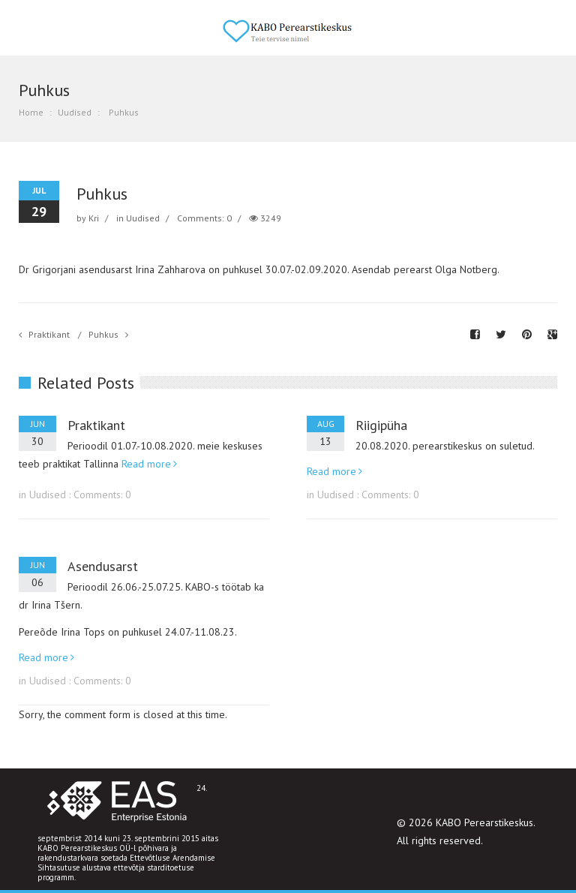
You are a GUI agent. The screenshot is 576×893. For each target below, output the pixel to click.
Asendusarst (103, 566)
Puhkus (103, 334)
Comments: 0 (204, 218)
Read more (146, 464)
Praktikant (49, 334)
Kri (93, 218)
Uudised (75, 112)
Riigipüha (381, 425)
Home (31, 112)
